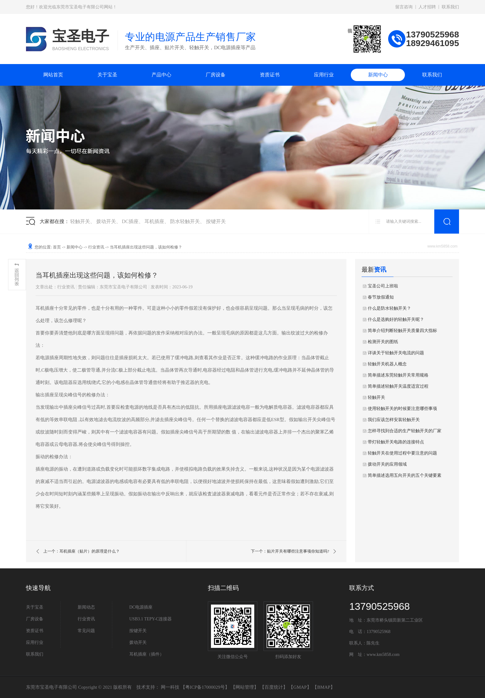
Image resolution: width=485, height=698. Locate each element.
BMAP (323, 687)
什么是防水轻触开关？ (389, 308)
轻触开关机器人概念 (387, 364)
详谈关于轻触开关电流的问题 (396, 353)
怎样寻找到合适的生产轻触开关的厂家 (404, 431)
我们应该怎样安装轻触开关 (394, 419)
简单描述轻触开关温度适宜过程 (398, 386)
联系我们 (450, 7)
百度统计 (273, 687)
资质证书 (270, 74)
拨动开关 (106, 221)
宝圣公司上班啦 (383, 286)
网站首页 (53, 74)
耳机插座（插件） (146, 654)
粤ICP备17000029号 (205, 687)
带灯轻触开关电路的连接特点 (396, 442)
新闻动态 (86, 607)
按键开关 (216, 221)
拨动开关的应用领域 (387, 464)
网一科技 (170, 687)
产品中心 (161, 74)
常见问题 (86, 630)
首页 (57, 247)
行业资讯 (96, 247)
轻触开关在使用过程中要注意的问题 (402, 453)
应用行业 (324, 74)
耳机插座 (154, 221)
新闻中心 (378, 74)
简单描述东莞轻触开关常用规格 (398, 375)
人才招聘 (427, 7)
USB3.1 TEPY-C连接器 (150, 619)
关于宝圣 (107, 74)
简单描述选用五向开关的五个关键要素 (404, 475)
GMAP (300, 687)
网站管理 (244, 687)
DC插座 (130, 221)
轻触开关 (80, 221)
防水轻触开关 (185, 221)
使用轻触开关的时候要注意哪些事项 (402, 408)
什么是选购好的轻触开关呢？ (396, 319)
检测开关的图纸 (383, 341)
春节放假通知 (381, 297)
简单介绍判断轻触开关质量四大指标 (402, 330)
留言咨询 (404, 7)
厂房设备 (215, 74)
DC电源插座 (140, 607)
